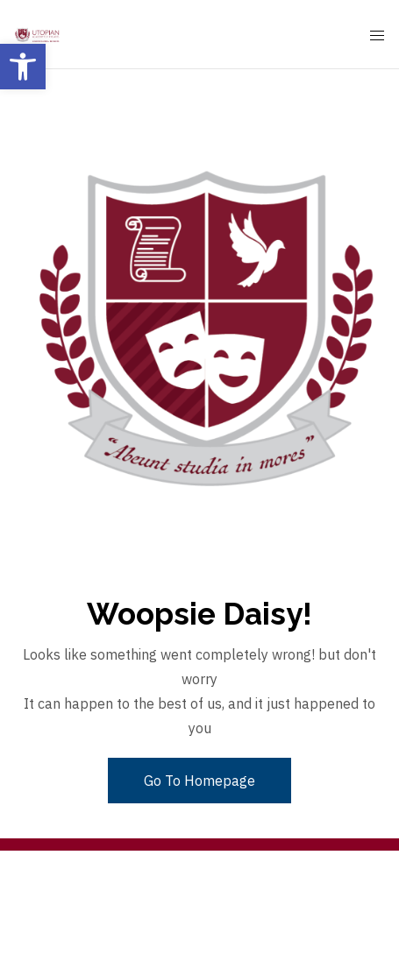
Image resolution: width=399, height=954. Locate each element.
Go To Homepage (199, 780)
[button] (23, 66)
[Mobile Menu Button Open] (377, 36)
